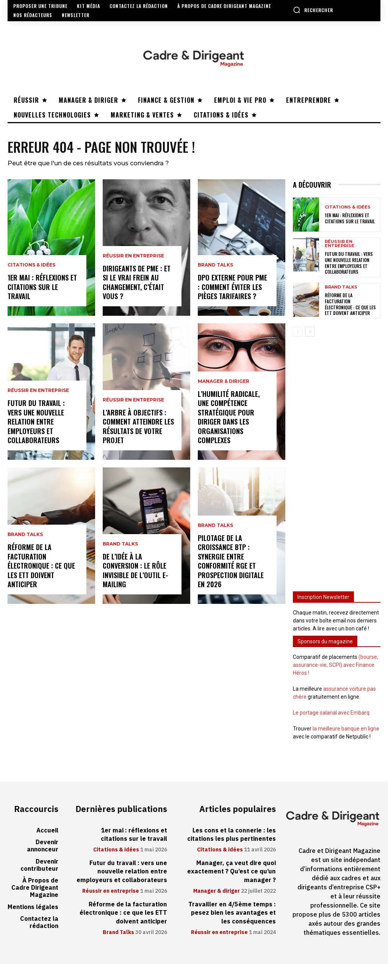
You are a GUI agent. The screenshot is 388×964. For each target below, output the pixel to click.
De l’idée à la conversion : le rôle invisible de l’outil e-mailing (135, 571)
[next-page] (309, 332)
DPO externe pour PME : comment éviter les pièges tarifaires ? (232, 287)
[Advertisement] (336, 459)
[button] (313, 10)
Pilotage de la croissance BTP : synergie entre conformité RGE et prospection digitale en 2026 (231, 562)
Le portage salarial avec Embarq (331, 713)
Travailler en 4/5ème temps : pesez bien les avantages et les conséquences (233, 912)
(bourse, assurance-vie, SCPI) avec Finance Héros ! (335, 665)
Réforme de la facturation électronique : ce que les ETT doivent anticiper (41, 566)
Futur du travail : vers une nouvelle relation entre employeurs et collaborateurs (36, 422)
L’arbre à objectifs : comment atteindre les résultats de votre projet (138, 427)
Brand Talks (25, 537)
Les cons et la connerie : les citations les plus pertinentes (232, 834)
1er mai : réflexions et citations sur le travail (42, 287)
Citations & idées (31, 266)
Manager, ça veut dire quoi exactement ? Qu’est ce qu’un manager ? (232, 871)
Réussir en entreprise (38, 392)
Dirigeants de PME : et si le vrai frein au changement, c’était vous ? (137, 283)
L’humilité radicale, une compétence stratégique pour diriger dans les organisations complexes (229, 418)
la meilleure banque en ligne (346, 729)
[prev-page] (297, 332)
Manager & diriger (223, 383)
